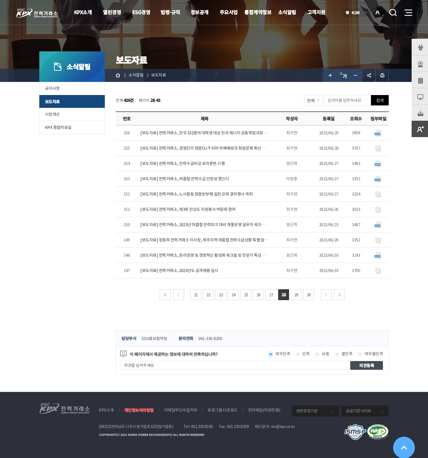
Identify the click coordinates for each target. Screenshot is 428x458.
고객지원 (316, 12)
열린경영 (112, 12)
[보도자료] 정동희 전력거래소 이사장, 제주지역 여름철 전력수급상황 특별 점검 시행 (208, 240)
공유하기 (369, 75)
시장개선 (52, 114)
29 (296, 294)
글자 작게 (355, 75)
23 (221, 294)
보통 (325, 354)
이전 (178, 294)
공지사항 (52, 88)
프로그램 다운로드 (222, 410)
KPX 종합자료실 (58, 127)
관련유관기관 (306, 410)
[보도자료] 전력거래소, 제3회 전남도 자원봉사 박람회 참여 (188, 209)
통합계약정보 (257, 12)
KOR (357, 13)
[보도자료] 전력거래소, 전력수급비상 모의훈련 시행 (182, 163)
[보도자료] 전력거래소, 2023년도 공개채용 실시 (179, 270)
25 (246, 294)
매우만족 (282, 354)
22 (208, 294)
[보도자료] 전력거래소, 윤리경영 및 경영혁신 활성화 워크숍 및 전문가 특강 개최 (204, 255)
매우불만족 (374, 354)
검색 (393, 12)
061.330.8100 (202, 426)
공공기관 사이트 (358, 410)
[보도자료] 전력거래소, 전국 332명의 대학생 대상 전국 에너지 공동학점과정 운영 (205, 132)
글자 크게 (329, 75)
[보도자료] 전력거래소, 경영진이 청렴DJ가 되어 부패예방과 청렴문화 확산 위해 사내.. (209, 148)
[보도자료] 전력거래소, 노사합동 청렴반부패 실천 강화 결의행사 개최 (196, 194)
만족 (306, 354)
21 (196, 294)
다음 (326, 294)
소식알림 (287, 12)
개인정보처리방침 (139, 410)
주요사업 (229, 12)
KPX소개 (83, 12)
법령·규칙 (170, 12)
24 (233, 294)
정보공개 (200, 12)
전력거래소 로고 (36, 13)
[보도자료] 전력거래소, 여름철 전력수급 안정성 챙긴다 (184, 178)
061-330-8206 (210, 338)
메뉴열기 (407, 11)
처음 (165, 294)
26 (259, 294)
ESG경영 (141, 12)
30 (309, 294)
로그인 (377, 12)
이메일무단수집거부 (180, 410)
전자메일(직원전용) (264, 410)
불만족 (347, 354)
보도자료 (52, 101)
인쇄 (382, 75)
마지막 (339, 294)
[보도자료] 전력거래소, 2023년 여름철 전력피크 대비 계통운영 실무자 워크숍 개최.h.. (209, 224)
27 (271, 294)
